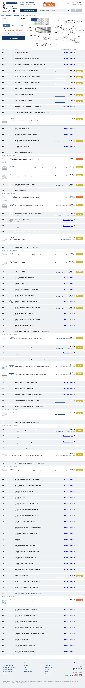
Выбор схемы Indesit (19, 15)
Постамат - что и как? (8, 669)
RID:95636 (11, 253)
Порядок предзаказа (7, 671)
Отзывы (73, 5)
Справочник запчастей (8, 665)
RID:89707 (11, 373)
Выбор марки (9, 15)
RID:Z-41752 (12, 599)
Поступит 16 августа (60, 71)
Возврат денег (6, 675)
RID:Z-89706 (12, 158)
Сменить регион (24, 6)
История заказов (28, 671)
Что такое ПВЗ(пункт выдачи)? (10, 667)
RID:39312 (11, 166)
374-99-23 (77, 2)
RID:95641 (11, 337)
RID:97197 (11, 237)
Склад (46, 671)
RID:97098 (11, 365)
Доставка (26, 665)
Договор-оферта (49, 667)
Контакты (80, 5)
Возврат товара (6, 673)
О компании (48, 665)
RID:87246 (11, 174)
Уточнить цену (68, 52)
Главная (2, 15)
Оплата (25, 667)
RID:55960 (11, 118)
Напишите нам (78, 662)
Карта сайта (48, 673)
